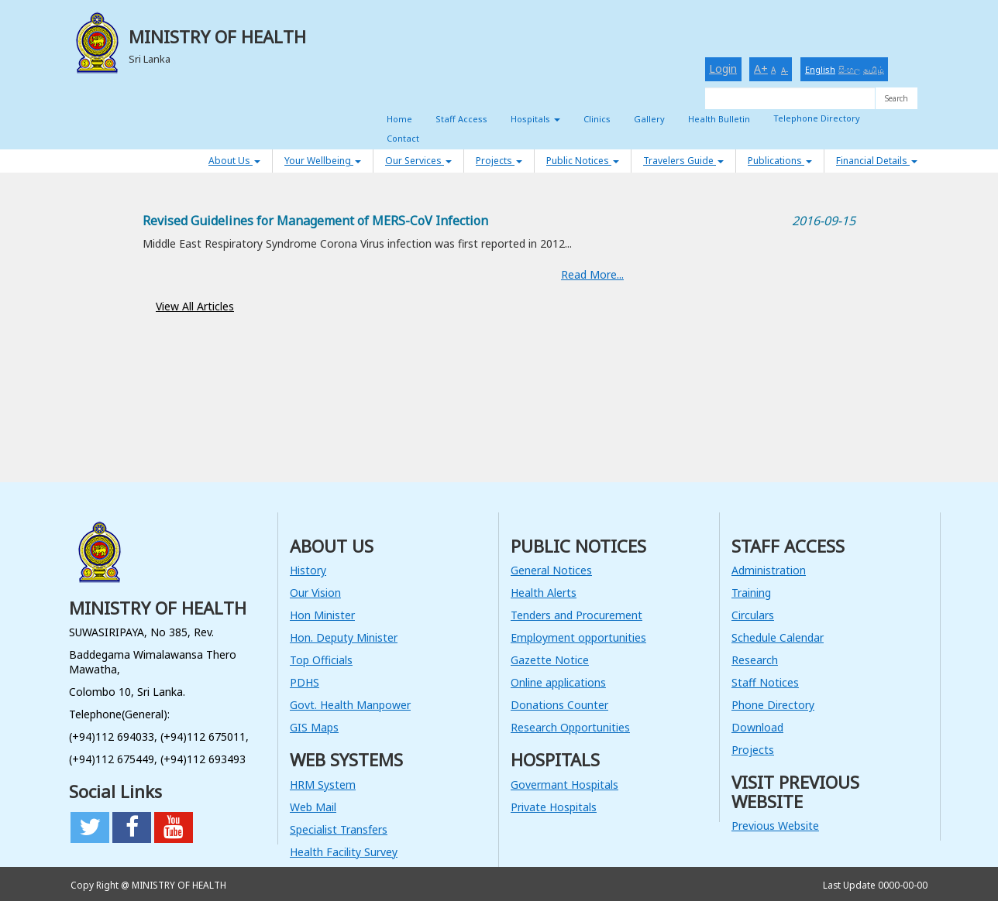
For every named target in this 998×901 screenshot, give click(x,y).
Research (754, 660)
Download (757, 727)
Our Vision (315, 592)
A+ (761, 68)
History (308, 570)
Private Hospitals (554, 807)
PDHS (304, 682)
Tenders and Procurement (576, 615)
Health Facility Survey (343, 851)
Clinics (597, 119)
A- (784, 70)
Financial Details (876, 160)
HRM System (323, 784)
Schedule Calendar (777, 637)
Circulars (752, 615)
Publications (780, 160)
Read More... (592, 274)
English (820, 69)
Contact (403, 138)
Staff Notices (765, 682)
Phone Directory (772, 704)
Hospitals (535, 119)
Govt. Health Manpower (350, 704)
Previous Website (775, 825)
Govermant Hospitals (564, 784)
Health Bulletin (719, 119)
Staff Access (461, 119)
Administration (768, 570)
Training (751, 592)
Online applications (558, 682)
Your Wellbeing (322, 160)
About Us (234, 160)
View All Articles (195, 306)
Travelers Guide (683, 160)
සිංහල (849, 69)
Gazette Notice (550, 660)
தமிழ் (873, 69)
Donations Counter (559, 704)
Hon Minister (322, 615)
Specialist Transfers (338, 829)
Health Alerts (543, 592)
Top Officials (321, 660)
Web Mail (313, 807)
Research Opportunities (570, 727)
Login (723, 68)
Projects (499, 160)
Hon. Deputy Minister (343, 637)
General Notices (551, 570)
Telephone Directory (816, 118)
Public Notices (582, 160)
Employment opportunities (578, 637)
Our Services (418, 160)
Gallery (649, 119)
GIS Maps (314, 727)
